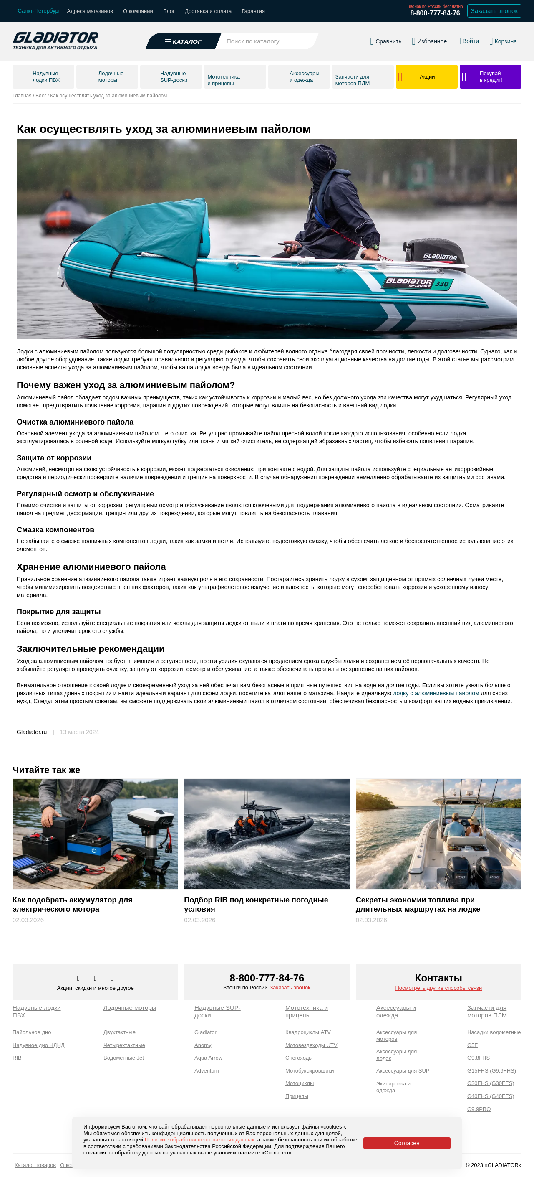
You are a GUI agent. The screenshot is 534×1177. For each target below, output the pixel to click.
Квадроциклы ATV (308, 1032)
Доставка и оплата (208, 11)
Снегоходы (299, 1058)
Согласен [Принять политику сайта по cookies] (407, 1143)
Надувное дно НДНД (39, 1045)
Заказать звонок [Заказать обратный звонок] (494, 10)
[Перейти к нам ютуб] (112, 978)
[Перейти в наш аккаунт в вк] (79, 978)
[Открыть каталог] (184, 41)
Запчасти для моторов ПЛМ (487, 1011)
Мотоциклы (299, 1083)
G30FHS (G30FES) (490, 1083)
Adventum (206, 1071)
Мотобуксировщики (309, 1071)
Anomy (202, 1045)
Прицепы (296, 1096)
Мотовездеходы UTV (311, 1045)
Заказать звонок (290, 987)
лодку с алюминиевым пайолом (436, 693)
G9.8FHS (478, 1058)
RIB (17, 1058)
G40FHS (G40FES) (490, 1096)
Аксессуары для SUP (403, 1071)
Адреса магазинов (90, 11)
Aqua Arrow (208, 1058)
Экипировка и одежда (393, 1086)
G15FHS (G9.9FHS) (491, 1071)
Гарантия (253, 11)
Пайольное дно (32, 1032)
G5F (472, 1045)
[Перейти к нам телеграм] (96, 978)
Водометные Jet (123, 1058)
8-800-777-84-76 (435, 13)
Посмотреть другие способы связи (438, 988)
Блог (169, 11)
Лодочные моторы (129, 1007)
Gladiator (205, 1032)
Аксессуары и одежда (396, 1011)
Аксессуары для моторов (396, 1035)
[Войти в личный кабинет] (468, 41)
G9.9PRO (479, 1109)
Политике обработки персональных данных (199, 1139)
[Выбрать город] (37, 11)
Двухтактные (119, 1032)
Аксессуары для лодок (396, 1054)
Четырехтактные (124, 1045)
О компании (138, 11)
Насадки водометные (494, 1032)
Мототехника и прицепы (306, 1011)
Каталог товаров (35, 1165)
